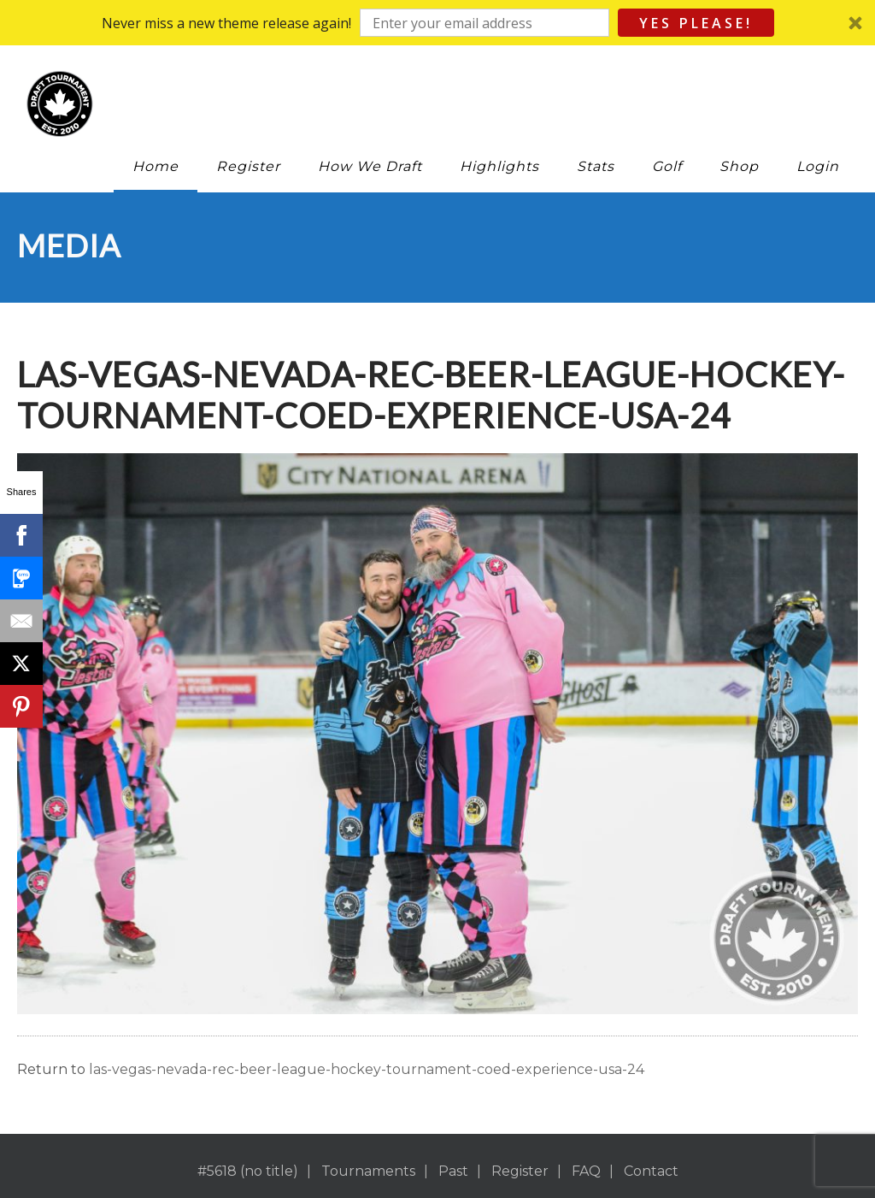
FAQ (586, 1171)
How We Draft (370, 166)
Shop (739, 166)
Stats (595, 166)
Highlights (499, 166)
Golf (667, 166)
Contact (651, 1171)
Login (817, 166)
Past (453, 1171)
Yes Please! (696, 23)
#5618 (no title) (247, 1171)
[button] (437, 22)
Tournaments (368, 1171)
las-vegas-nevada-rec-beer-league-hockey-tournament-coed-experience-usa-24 (366, 1069)
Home (155, 166)
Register (248, 166)
